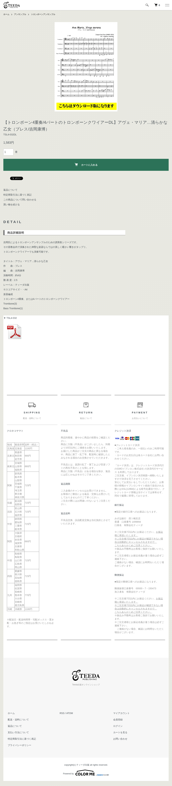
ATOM (69, 713)
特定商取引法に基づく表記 (17, 194)
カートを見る (119, 732)
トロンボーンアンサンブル (43, 14)
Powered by (86, 773)
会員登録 (117, 719)
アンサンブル (20, 14)
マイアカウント (120, 713)
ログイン (117, 726)
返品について (10, 189)
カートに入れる (86, 164)
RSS (62, 713)
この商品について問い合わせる (19, 199)
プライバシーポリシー (18, 745)
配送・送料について (17, 719)
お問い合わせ (119, 738)
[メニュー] (167, 5)
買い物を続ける (11, 204)
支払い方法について (17, 732)
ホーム (6, 14)
